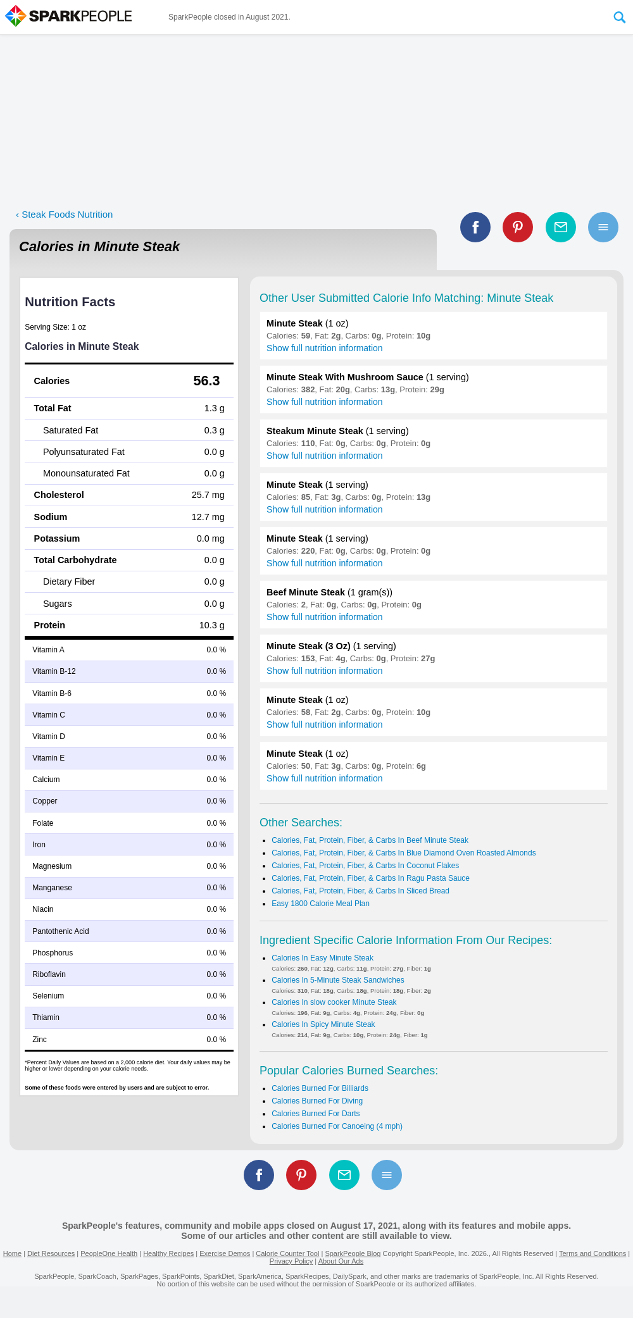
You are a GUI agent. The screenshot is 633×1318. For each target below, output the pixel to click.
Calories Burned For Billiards (320, 1088)
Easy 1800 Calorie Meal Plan (321, 903)
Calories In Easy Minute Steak (322, 958)
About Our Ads (341, 1261)
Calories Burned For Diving (317, 1101)
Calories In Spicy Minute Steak (323, 1024)
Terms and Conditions (592, 1253)
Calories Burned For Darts (316, 1113)
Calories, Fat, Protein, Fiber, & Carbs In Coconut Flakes (365, 865)
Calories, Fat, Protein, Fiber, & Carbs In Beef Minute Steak (370, 840)
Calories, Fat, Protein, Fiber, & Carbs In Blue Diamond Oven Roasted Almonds (404, 853)
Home (12, 1253)
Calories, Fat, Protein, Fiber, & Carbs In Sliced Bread (360, 890)
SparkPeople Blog (352, 1253)
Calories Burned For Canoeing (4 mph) (337, 1126)
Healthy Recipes (168, 1253)
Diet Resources (51, 1253)
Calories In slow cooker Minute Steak (334, 1002)
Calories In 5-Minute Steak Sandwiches (338, 980)
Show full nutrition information (324, 348)
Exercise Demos (224, 1253)
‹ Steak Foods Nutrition (64, 214)
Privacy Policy (291, 1261)
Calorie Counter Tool (287, 1253)
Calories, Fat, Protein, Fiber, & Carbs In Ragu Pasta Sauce (371, 878)
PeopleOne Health (108, 1253)
